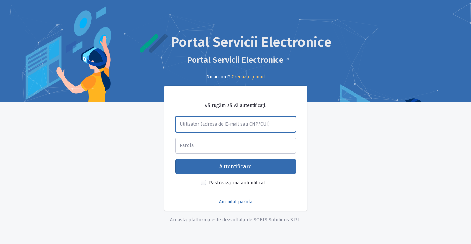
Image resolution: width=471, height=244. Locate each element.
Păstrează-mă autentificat (237, 183)
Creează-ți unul (248, 77)
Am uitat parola (235, 202)
